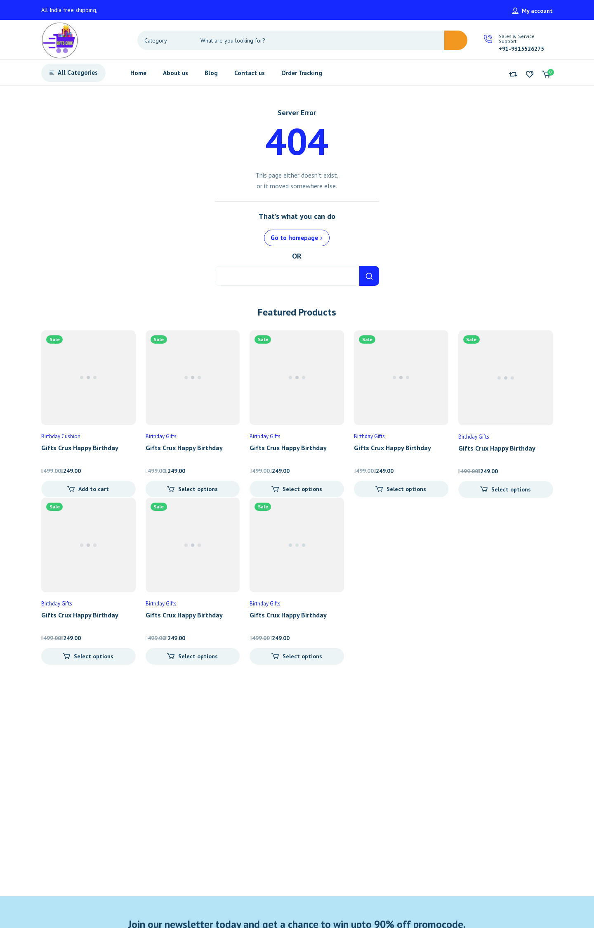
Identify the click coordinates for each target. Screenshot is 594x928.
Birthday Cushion (60, 436)
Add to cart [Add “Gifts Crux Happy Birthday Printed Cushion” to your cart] (93, 489)
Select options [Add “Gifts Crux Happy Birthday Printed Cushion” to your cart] (198, 489)
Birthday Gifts (161, 436)
